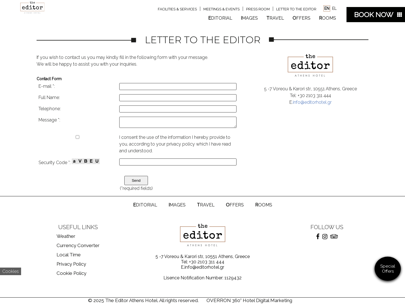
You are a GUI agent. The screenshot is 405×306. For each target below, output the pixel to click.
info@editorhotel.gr (312, 102)
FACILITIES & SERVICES (177, 9)
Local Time (69, 256)
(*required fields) (136, 190)
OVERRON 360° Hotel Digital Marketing (249, 302)
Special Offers (387, 269)
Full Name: (49, 97)
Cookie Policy (71, 275)
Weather (66, 238)
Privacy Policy (71, 265)
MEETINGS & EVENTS (221, 9)
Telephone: (50, 108)
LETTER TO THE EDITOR (296, 9)
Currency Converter (78, 247)
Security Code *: (69, 163)
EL (334, 8)
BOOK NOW (373, 14)
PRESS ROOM (258, 9)
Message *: (49, 120)
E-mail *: (47, 86)
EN (326, 8)
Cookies (10, 271)
